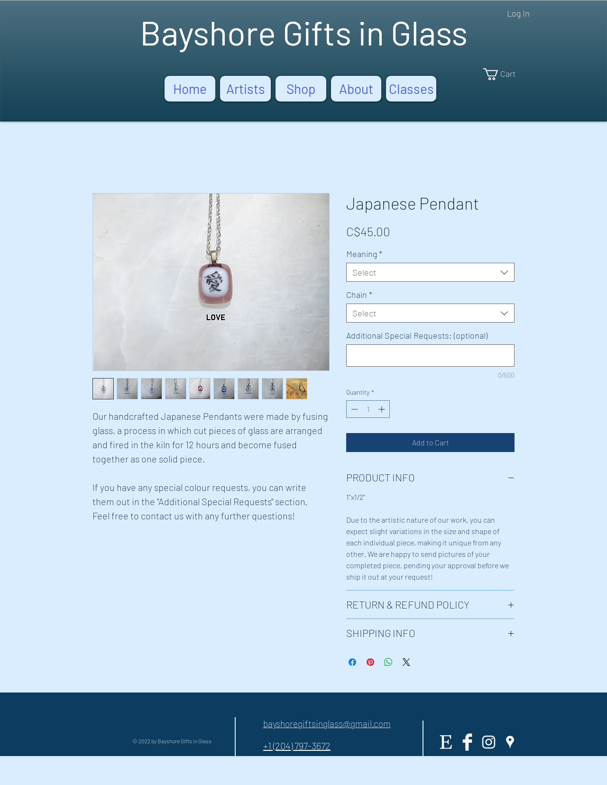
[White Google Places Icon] (510, 742)
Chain (359, 294)
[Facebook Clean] (467, 742)
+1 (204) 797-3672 (297, 745)
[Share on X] (406, 662)
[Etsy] (446, 742)
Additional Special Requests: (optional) (416, 335)
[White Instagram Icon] (488, 742)
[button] (505, 74)
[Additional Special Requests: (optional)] (430, 355)
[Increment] (382, 409)
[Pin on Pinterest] (370, 662)
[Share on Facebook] (352, 662)
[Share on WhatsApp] (388, 662)
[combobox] (430, 272)
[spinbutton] (368, 409)
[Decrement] (353, 409)
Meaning (364, 254)
